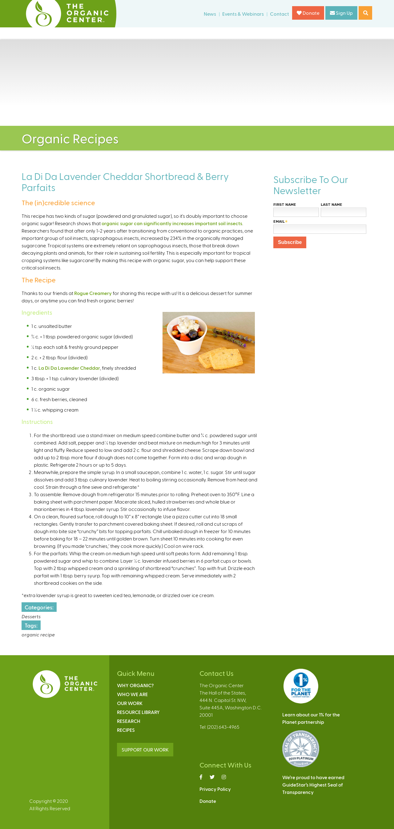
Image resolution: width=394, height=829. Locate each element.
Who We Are (132, 694)
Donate (308, 13)
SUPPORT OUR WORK (145, 749)
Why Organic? (135, 685)
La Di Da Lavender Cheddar (69, 368)
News (210, 14)
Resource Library (138, 712)
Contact (279, 14)
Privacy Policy (215, 789)
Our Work (130, 703)
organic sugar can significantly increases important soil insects (172, 223)
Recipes (126, 730)
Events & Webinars (243, 14)
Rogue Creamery (93, 293)
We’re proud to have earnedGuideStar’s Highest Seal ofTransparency (313, 784)
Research (128, 721)
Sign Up (341, 13)
